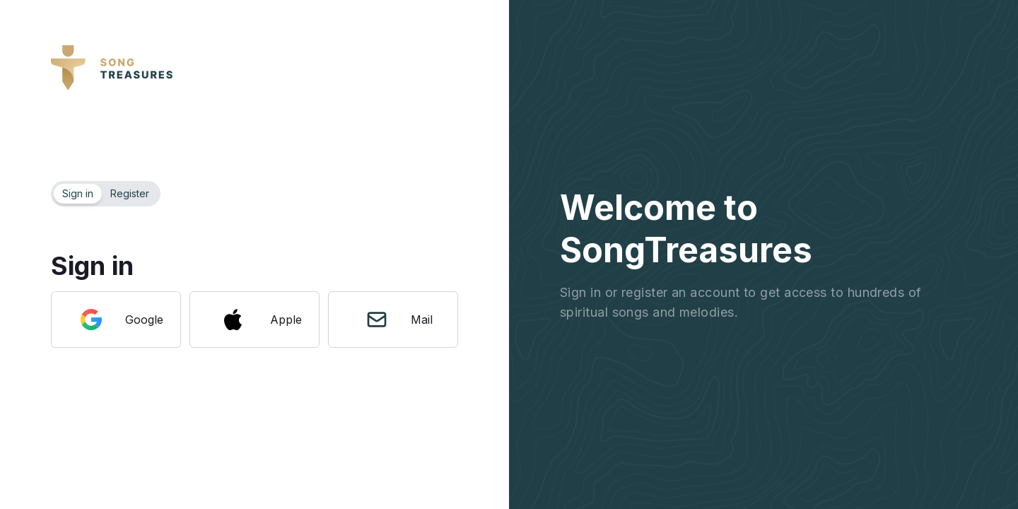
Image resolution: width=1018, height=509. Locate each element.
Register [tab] (129, 193)
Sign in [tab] (77, 193)
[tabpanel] (254, 277)
